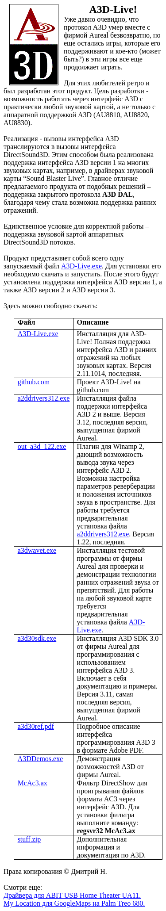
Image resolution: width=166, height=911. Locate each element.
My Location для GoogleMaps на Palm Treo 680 (73, 903)
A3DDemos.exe (40, 758)
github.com (34, 382)
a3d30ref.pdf (36, 726)
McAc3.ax (32, 783)
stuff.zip (29, 839)
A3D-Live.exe (81, 266)
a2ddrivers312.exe (44, 398)
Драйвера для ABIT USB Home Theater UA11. (72, 895)
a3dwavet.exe (37, 550)
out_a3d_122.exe (42, 446)
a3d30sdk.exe (37, 638)
